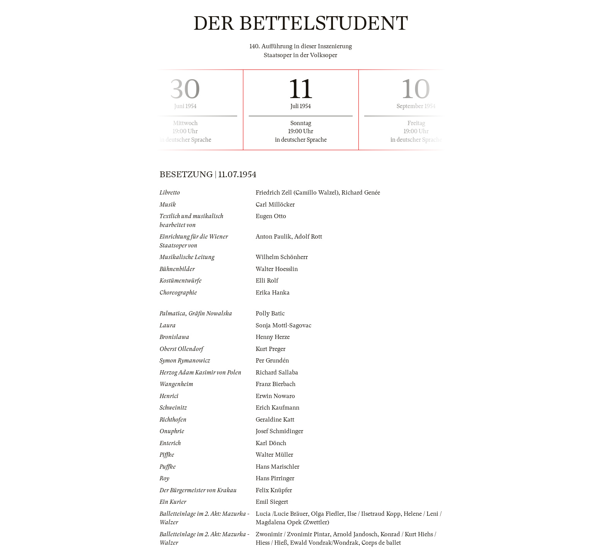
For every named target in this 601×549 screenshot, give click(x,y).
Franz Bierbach (275, 384)
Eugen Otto (271, 216)
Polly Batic (270, 313)
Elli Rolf (267, 280)
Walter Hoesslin (277, 269)
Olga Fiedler (327, 513)
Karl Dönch (271, 443)
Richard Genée (360, 192)
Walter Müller (274, 454)
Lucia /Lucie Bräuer (282, 513)
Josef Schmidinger (279, 431)
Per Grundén (272, 360)
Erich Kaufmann (277, 407)
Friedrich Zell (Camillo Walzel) (297, 192)
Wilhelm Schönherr (282, 257)
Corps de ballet (381, 542)
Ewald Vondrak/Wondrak (324, 542)
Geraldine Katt (275, 419)
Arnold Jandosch (355, 534)
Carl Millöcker (275, 204)
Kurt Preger (270, 349)
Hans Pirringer (275, 478)
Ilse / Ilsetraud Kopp (374, 513)
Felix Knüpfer (274, 490)
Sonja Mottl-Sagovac (283, 325)
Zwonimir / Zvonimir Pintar (293, 534)
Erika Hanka (273, 292)
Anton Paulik (273, 236)
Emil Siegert (272, 501)
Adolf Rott (308, 236)
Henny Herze (273, 337)
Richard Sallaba (277, 372)
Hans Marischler (277, 466)
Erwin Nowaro (275, 396)
